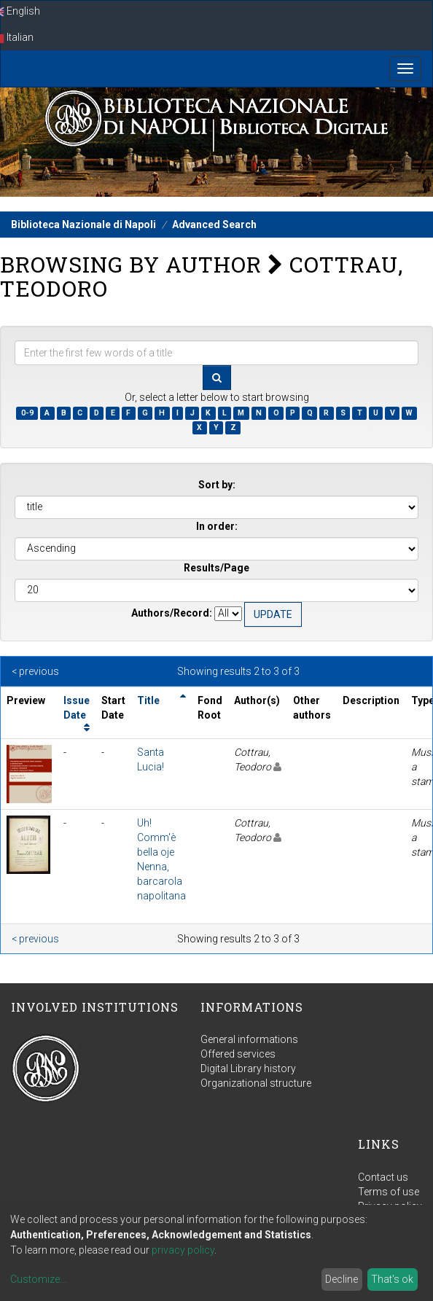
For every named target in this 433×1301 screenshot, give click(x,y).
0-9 (27, 413)
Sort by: (216, 485)
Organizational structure (255, 1083)
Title (148, 700)
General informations (249, 1039)
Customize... (38, 1279)
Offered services (238, 1054)
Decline (341, 1279)
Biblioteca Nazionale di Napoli (83, 224)
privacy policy (183, 1250)
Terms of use (388, 1192)
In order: (217, 526)
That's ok (392, 1279)
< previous (35, 671)
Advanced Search (214, 224)
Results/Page (216, 568)
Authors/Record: (171, 613)
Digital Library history (248, 1068)
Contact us (383, 1177)
